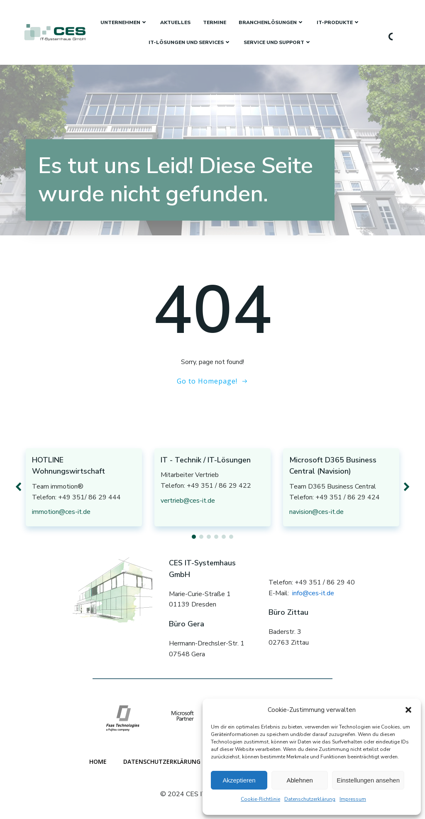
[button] (408, 710)
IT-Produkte (338, 22)
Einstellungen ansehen (368, 780)
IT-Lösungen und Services (190, 42)
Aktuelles (175, 22)
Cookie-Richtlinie (260, 799)
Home (98, 761)
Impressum (353, 799)
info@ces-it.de (313, 593)
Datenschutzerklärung (309, 799)
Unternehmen (124, 22)
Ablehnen (299, 780)
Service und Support (278, 42)
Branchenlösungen (271, 22)
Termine (214, 22)
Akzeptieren (238, 780)
